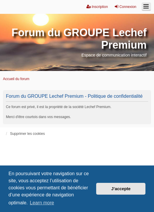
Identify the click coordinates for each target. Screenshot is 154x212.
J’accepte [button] (121, 188)
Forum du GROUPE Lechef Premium (79, 38)
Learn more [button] (42, 202)
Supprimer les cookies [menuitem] (27, 134)
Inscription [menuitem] (97, 6)
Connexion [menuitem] (125, 6)
